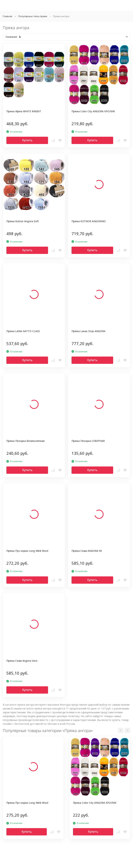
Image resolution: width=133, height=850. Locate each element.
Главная (7, 16)
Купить (27, 140)
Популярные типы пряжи (32, 16)
